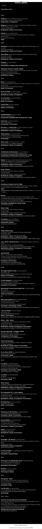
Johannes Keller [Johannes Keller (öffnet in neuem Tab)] (7, 283)
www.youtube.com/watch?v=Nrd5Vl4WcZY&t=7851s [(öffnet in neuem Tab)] (15, 328)
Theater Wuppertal (17, 143)
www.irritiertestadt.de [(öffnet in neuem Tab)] (7, 204)
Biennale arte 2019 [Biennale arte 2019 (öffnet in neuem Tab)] (16, 256)
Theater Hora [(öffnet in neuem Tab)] (31, 246)
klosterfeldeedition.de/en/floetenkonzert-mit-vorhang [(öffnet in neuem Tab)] (16, 416)
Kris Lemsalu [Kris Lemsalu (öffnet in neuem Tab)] (18, 254)
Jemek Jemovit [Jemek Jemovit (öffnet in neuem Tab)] (26, 367)
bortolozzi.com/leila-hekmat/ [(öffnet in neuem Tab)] (9, 224)
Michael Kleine (20, 187)
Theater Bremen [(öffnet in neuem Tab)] (5, 452)
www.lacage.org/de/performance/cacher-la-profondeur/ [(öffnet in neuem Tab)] (16, 347)
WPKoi (31, 527)
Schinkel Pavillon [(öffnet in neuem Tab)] (5, 421)
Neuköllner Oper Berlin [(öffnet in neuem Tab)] (7, 403)
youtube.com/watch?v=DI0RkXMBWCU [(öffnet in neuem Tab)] (12, 337)
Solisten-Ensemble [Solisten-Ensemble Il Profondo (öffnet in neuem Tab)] (26, 283)
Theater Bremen (5, 172)
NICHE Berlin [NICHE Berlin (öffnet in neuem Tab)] (12, 378)
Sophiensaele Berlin (23, 161)
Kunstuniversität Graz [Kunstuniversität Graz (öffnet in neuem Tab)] (7, 491)
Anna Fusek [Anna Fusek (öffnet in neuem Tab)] (10, 367)
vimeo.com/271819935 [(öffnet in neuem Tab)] (7, 349)
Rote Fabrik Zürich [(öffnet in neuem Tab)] (6, 245)
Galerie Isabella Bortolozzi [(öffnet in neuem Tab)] (8, 220)
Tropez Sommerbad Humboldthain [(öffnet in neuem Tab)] (11, 365)
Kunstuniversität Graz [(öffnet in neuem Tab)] (7, 507)
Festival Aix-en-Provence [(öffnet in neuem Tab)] (8, 342)
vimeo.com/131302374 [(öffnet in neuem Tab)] (7, 447)
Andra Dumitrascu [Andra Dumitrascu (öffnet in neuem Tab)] (20, 352)
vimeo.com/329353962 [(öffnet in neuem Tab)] (7, 249)
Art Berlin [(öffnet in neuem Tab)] (3, 376)
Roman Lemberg (21, 3)
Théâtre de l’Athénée (7, 161)
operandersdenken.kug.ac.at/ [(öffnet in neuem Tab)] (9, 511)
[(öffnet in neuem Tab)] (18, 216)
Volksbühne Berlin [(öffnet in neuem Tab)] (6, 234)
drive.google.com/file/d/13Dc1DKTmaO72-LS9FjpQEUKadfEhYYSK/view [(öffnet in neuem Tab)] (20, 317)
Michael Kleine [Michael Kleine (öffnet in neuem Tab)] (17, 137)
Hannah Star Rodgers (17, 200)
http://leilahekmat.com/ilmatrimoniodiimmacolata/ (15, 156)
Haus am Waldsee (6, 116)
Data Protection (19, 525)
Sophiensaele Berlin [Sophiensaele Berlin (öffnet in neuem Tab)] (18, 245)
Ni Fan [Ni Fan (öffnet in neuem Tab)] (5, 367)
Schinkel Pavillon (18, 153)
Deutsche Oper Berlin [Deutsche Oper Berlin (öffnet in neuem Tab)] (20, 491)
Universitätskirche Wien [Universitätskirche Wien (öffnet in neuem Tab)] (22, 482)
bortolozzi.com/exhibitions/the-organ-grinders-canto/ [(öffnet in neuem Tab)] (15, 277)
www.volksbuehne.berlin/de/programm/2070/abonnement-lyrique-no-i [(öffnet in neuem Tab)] (20, 307)
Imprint (25, 525)
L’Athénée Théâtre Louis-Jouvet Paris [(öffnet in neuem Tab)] (11, 384)
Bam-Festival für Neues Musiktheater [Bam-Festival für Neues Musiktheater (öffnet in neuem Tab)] (20, 232)
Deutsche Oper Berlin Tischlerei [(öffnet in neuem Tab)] (10, 333)
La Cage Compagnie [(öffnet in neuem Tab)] (7, 344)
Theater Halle (5, 211)
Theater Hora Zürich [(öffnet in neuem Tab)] (6, 444)
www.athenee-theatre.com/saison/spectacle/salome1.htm (17, 166)
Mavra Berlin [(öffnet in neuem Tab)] (4, 290)
